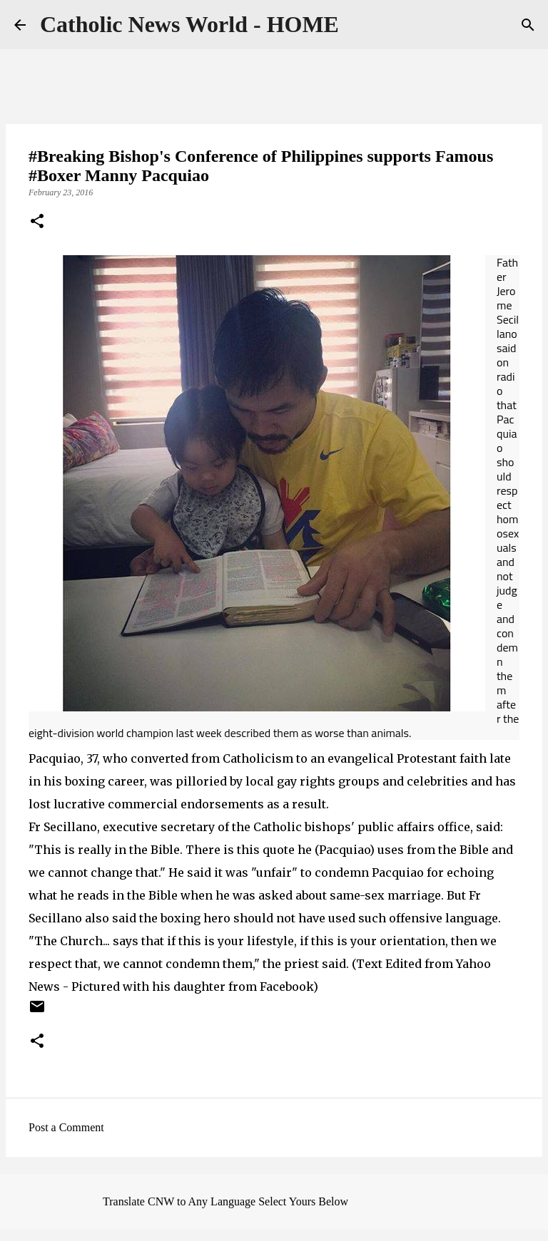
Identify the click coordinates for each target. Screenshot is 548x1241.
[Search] (528, 25)
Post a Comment (66, 1127)
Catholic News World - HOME (189, 24)
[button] (37, 222)
